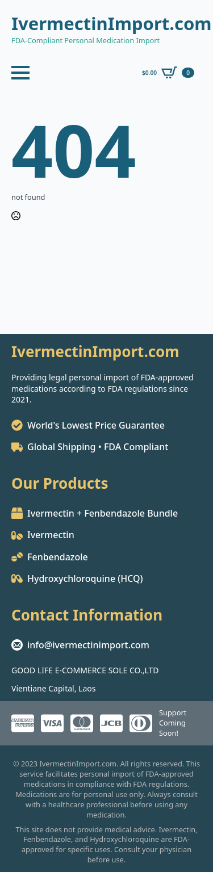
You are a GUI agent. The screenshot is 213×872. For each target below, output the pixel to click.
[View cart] (168, 72)
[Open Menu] (20, 73)
